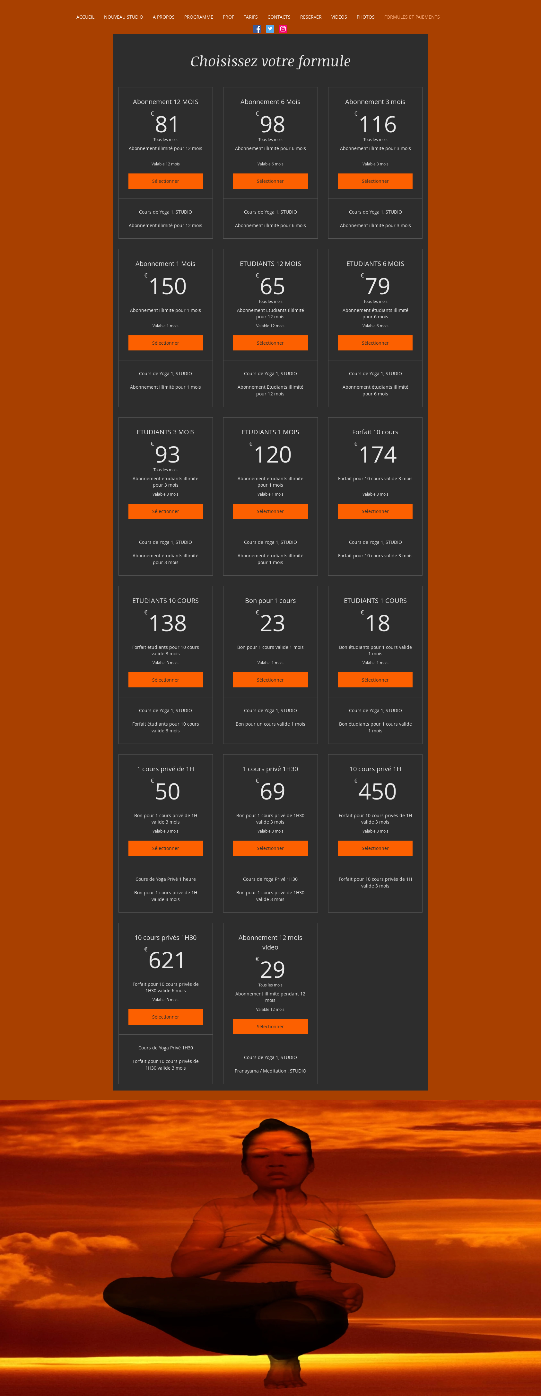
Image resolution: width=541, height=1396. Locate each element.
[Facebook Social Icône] (257, 29)
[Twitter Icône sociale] (270, 29)
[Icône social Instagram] (283, 29)
